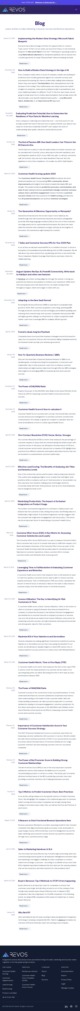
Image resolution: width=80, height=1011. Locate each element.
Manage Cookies (67, 988)
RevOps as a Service (29, 971)
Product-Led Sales (9, 993)
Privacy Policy (66, 980)
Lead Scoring (7, 985)
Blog (43, 975)
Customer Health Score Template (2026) (28, 978)
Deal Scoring (7, 989)
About (44, 971)
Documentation (67, 971)
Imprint (64, 975)
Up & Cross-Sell (8, 997)
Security (45, 980)
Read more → (24, 63)
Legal (63, 984)
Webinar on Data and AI (45, 2)
